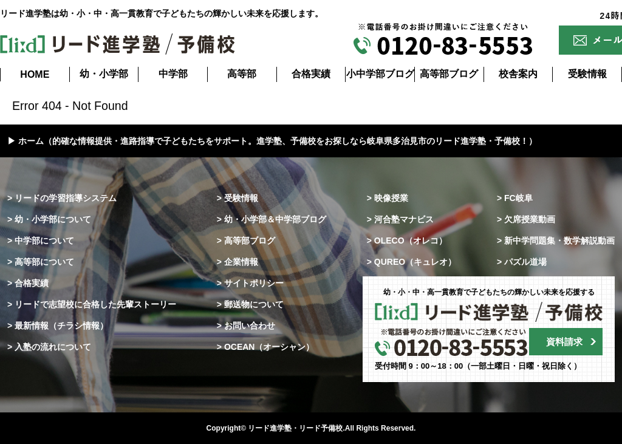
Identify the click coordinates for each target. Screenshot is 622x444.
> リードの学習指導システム (62, 198)
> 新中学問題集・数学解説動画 (556, 240)
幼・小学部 (104, 74)
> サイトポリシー (250, 283)
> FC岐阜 (515, 198)
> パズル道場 (522, 262)
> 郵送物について (250, 304)
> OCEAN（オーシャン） (266, 347)
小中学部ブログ (380, 74)
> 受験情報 (237, 198)
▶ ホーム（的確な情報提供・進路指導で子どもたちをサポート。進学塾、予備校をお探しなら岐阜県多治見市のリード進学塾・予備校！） (272, 141)
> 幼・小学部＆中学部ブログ (271, 219)
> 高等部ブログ (246, 240)
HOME (34, 74)
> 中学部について (40, 240)
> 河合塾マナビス (400, 219)
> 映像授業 (387, 198)
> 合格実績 (28, 283)
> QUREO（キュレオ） (411, 262)
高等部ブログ (449, 74)
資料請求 (564, 341)
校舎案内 (518, 74)
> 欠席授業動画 (526, 219)
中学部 (173, 74)
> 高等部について (40, 262)
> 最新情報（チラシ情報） (57, 325)
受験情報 (587, 74)
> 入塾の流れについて (49, 347)
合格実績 (311, 74)
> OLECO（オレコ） (407, 240)
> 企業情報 (237, 262)
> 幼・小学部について (49, 219)
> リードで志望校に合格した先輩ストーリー (91, 304)
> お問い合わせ (246, 325)
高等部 (241, 74)
